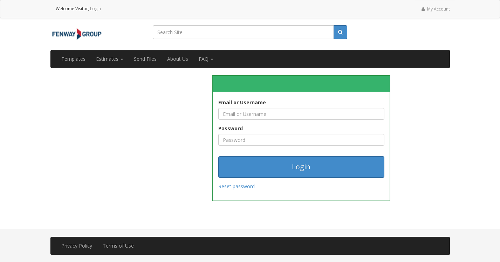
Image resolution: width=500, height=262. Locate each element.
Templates (73, 58)
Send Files (145, 58)
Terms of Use (118, 245)
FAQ (206, 58)
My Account (435, 9)
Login (95, 9)
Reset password (236, 186)
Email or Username (242, 102)
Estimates (109, 58)
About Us (177, 58)
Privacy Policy (76, 245)
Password (230, 128)
